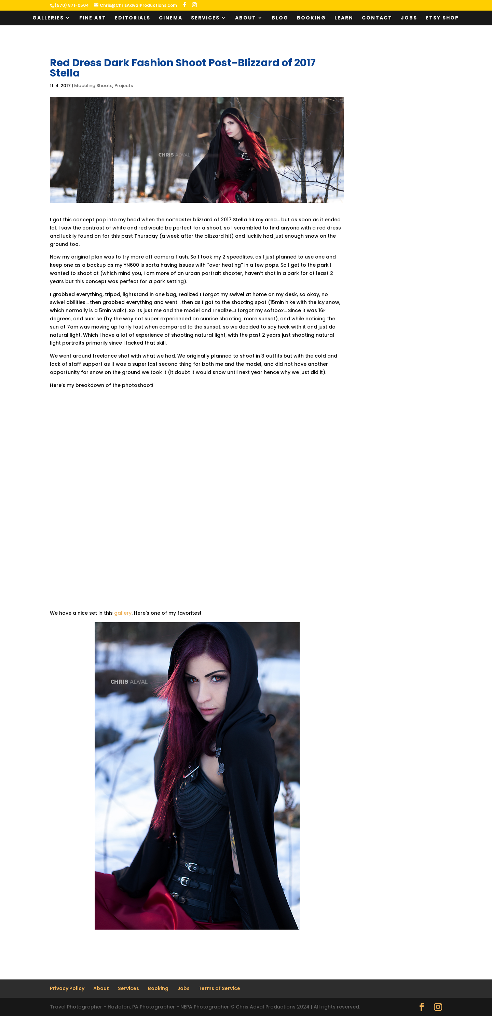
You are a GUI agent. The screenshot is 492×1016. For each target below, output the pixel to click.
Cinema (170, 18)
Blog (280, 18)
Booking (311, 18)
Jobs (409, 18)
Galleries (48, 18)
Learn (343, 18)
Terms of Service (219, 988)
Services (205, 18)
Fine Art (92, 18)
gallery (123, 613)
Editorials (132, 18)
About (245, 18)
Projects (123, 85)
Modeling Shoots (93, 85)
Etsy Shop (442, 18)
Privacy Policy (67, 988)
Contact (377, 18)
